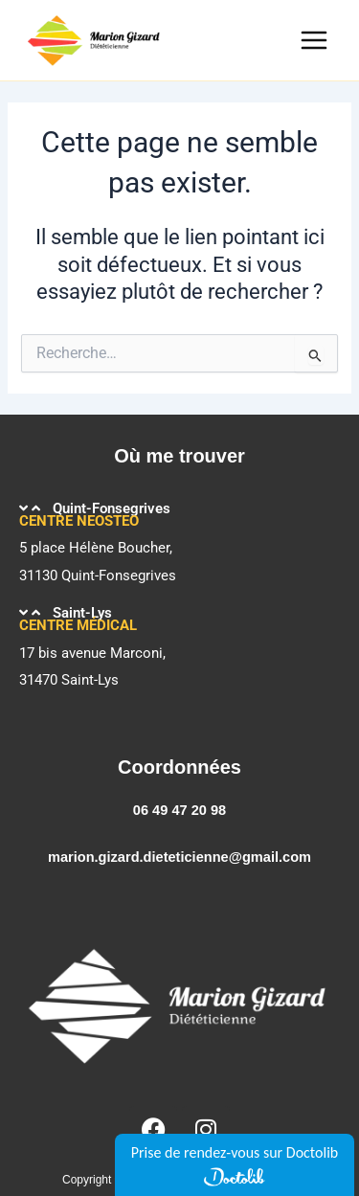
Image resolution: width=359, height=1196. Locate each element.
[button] (179, 508)
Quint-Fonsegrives (111, 508)
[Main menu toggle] (314, 40)
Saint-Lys (82, 612)
